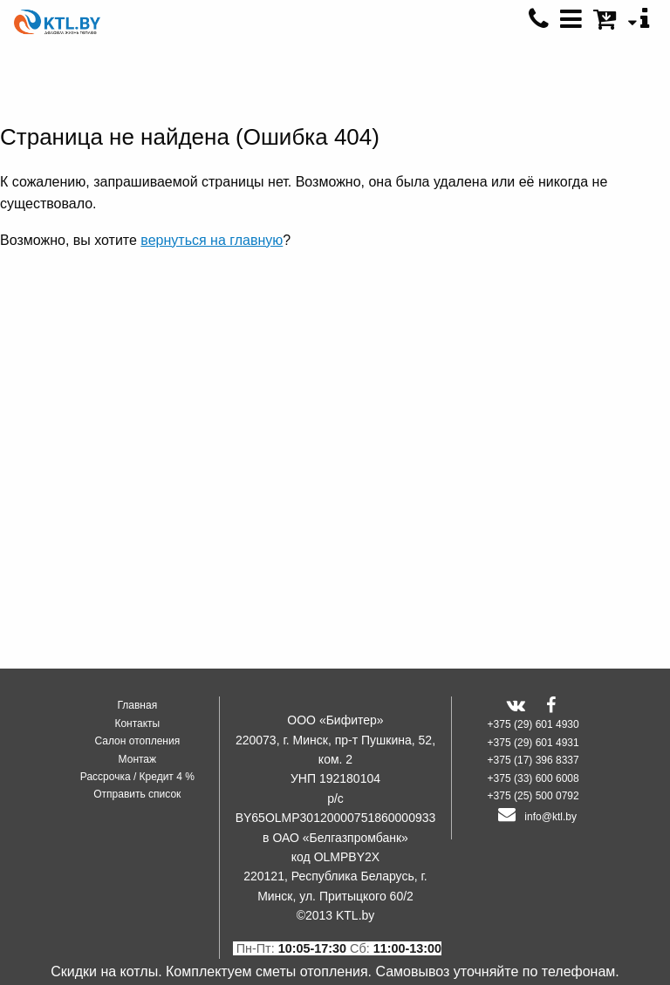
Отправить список (137, 794)
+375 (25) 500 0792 (533, 796)
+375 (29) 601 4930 (533, 724)
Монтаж (138, 759)
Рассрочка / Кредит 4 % (137, 777)
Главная (137, 705)
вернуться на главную (211, 240)
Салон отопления (137, 741)
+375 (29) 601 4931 (533, 743)
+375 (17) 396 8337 (533, 760)
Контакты (137, 723)
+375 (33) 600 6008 (533, 778)
